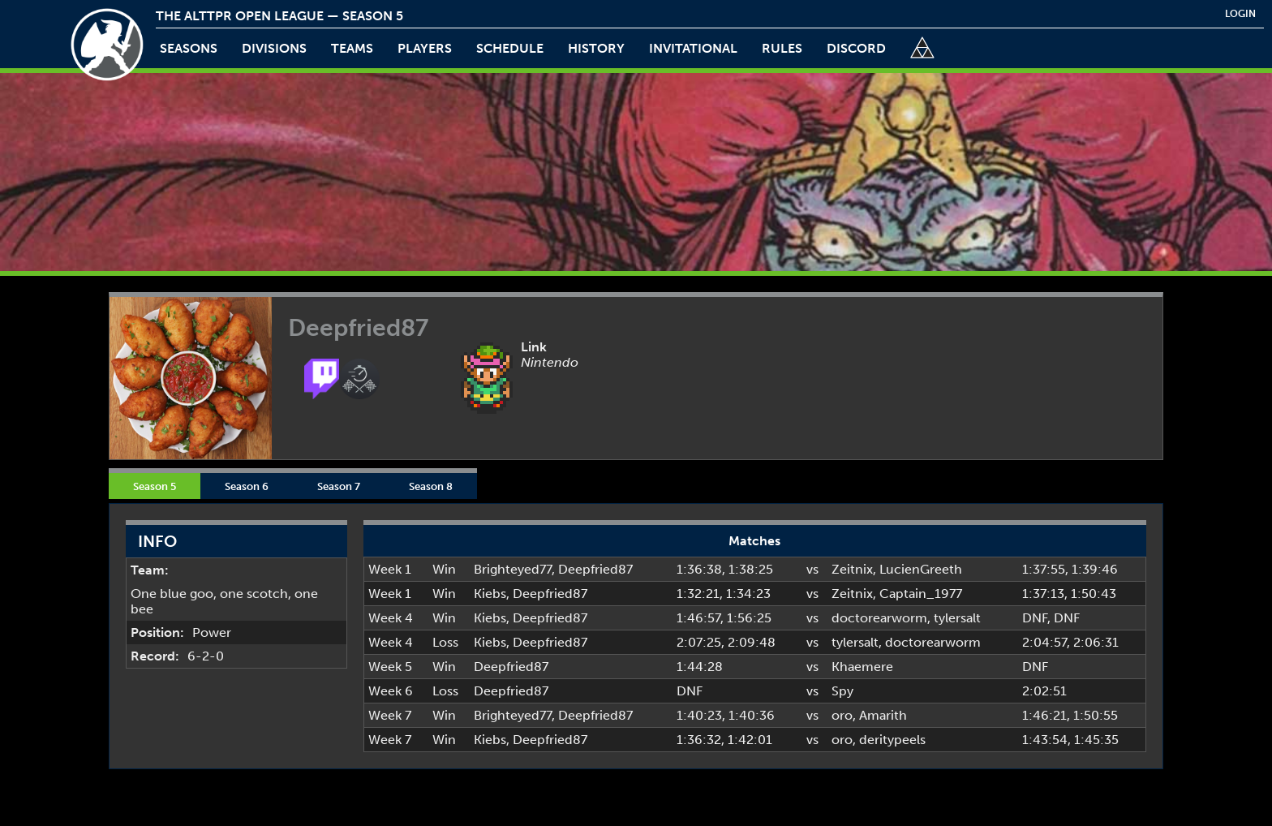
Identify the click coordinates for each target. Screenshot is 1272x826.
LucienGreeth (920, 569)
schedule (510, 48)
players (425, 48)
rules (782, 48)
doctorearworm (879, 618)
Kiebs (490, 593)
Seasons (188, 48)
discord (856, 48)
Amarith (883, 715)
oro (842, 715)
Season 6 (247, 486)
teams (352, 48)
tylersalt (957, 618)
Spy (842, 691)
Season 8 (431, 486)
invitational (693, 48)
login (1240, 13)
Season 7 (338, 486)
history (596, 48)
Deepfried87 (595, 569)
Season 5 (154, 486)
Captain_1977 (920, 593)
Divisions (274, 48)
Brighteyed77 (513, 569)
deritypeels (892, 739)
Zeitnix (852, 569)
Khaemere (862, 666)
